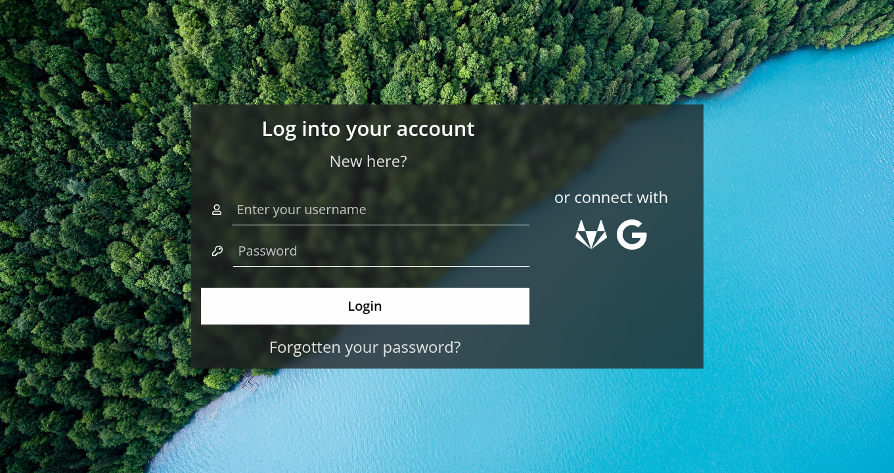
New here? (368, 160)
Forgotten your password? (365, 346)
